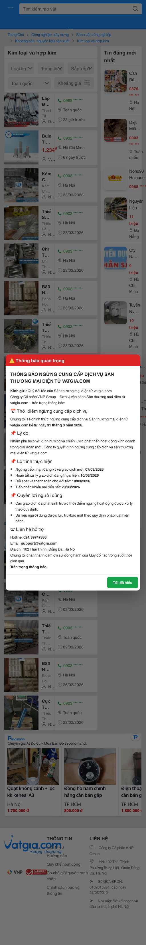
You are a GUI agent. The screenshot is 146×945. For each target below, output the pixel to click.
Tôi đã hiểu (122, 582)
